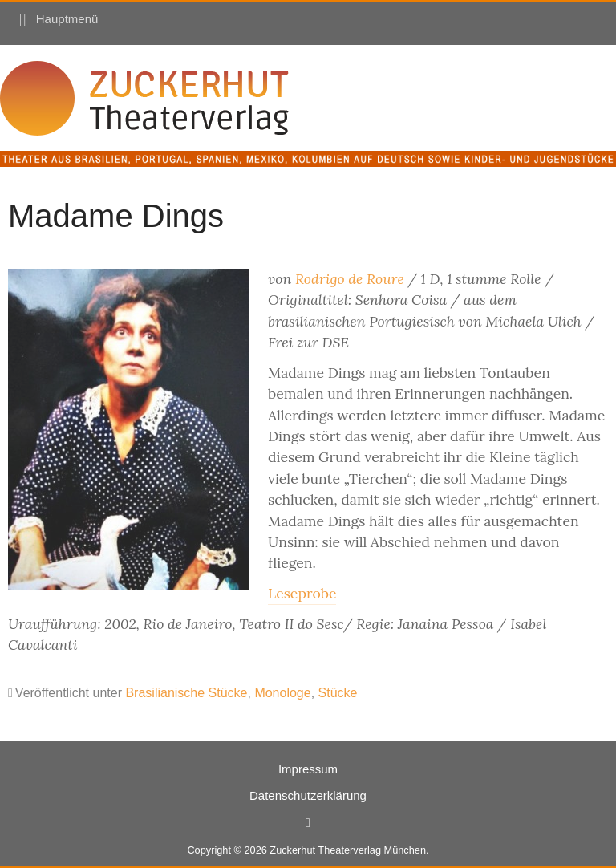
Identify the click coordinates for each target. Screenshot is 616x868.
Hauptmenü (67, 19)
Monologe (282, 693)
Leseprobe (302, 593)
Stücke (338, 693)
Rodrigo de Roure (349, 279)
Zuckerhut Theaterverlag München (348, 850)
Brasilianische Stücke (186, 693)
